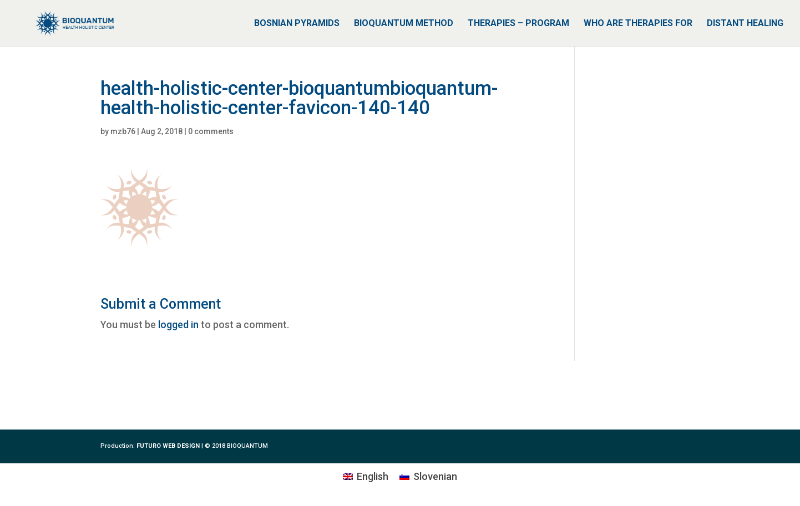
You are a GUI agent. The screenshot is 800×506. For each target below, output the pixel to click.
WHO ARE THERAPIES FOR (638, 23)
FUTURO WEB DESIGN (168, 445)
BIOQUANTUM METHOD (403, 23)
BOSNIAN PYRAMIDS (297, 23)
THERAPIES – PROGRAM (518, 23)
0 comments (211, 131)
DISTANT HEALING (745, 23)
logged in (178, 324)
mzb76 (122, 131)
